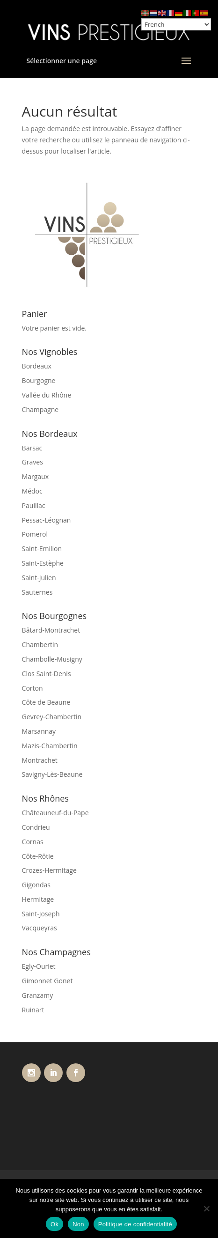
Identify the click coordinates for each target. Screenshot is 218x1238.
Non (78, 1224)
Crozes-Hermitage (49, 870)
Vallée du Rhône (46, 395)
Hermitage (38, 899)
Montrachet (40, 760)
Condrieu (36, 827)
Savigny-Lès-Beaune (52, 774)
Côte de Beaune (46, 702)
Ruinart (33, 1009)
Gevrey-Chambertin (52, 716)
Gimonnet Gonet (47, 980)
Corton (32, 688)
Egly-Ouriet (39, 966)
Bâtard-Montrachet (51, 630)
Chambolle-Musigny (52, 659)
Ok (54, 1224)
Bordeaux (36, 365)
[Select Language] (176, 24)
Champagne (40, 409)
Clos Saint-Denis (46, 673)
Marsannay (39, 731)
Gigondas (36, 884)
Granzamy (37, 995)
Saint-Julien (39, 577)
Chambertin (40, 644)
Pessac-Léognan (46, 520)
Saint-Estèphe (43, 563)
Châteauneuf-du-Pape (55, 812)
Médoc (32, 490)
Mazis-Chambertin (50, 745)
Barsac (32, 447)
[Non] (206, 1208)
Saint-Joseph (41, 913)
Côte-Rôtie (38, 856)
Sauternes (37, 592)
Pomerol (35, 534)
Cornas (33, 841)
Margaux (35, 476)
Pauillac (33, 505)
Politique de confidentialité (135, 1224)
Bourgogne (39, 380)
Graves (32, 461)
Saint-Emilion (42, 548)
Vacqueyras (39, 927)
